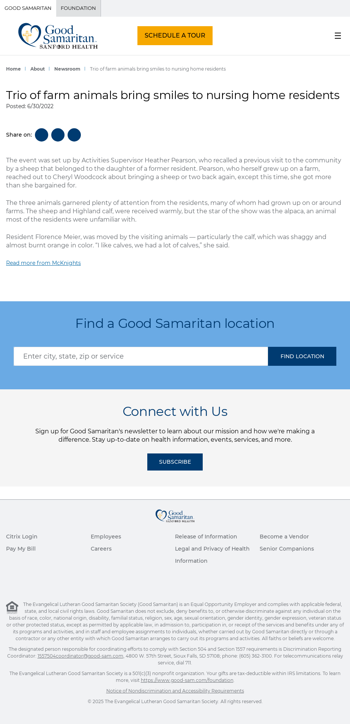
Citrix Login (22, 536)
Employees (106, 536)
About (37, 69)
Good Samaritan (28, 8)
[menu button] (338, 36)
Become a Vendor (284, 536)
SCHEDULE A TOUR (175, 35)
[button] (302, 356)
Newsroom (67, 69)
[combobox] (141, 356)
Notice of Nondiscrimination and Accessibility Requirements (175, 691)
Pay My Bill (21, 548)
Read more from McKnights (43, 263)
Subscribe (175, 461)
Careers (101, 548)
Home (13, 69)
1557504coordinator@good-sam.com (80, 656)
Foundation (78, 8)
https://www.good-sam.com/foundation (187, 680)
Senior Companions (287, 548)
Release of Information (206, 536)
